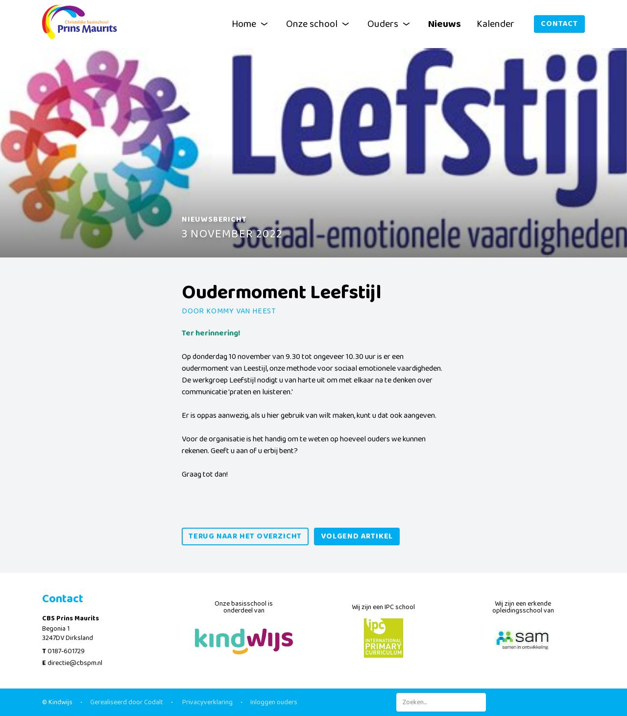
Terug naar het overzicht (245, 536)
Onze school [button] (319, 24)
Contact (559, 24)
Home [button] (251, 24)
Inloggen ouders (273, 702)
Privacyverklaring (207, 702)
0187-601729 (66, 651)
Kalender (495, 24)
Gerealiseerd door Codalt (126, 702)
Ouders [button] (389, 24)
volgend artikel (357, 536)
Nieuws (444, 24)
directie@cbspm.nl (75, 663)
